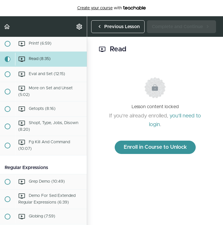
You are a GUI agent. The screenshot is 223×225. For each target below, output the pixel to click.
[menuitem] (79, 26)
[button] (7, 26)
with (111, 8)
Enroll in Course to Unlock (155, 147)
